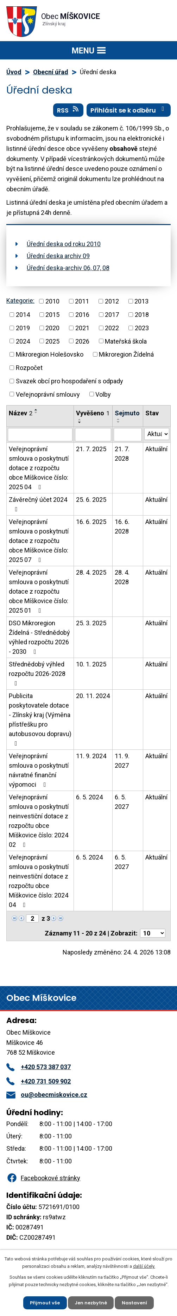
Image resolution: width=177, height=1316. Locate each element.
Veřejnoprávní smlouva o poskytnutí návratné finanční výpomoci (39, 770)
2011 (82, 301)
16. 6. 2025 (91, 521)
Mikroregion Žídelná (126, 354)
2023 (142, 328)
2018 (142, 314)
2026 (82, 341)
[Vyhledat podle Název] (40, 434)
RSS (68, 110)
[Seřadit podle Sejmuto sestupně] (118, 422)
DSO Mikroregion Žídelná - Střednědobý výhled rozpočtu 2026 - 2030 (39, 637)
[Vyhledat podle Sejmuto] (127, 434)
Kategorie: (20, 300)
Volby (103, 394)
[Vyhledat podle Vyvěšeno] (93, 434)
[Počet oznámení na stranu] (152, 933)
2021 (82, 328)
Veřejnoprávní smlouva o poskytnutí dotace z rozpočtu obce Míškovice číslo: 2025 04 (39, 468)
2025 (52, 341)
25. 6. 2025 (91, 499)
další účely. (144, 1266)
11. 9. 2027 (122, 760)
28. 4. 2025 (91, 572)
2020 (52, 328)
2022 (112, 328)
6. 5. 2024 (89, 797)
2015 (52, 314)
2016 (82, 314)
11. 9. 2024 (91, 756)
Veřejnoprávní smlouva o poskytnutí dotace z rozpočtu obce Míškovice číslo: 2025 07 (39, 540)
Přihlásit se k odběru (128, 110)
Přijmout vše (45, 1302)
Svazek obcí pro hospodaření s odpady (69, 381)
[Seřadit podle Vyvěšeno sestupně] (80, 422)
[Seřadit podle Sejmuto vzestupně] (118, 419)
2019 (23, 328)
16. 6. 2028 (122, 526)
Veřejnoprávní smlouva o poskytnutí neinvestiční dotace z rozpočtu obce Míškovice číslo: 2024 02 (39, 820)
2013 (141, 301)
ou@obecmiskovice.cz (46, 1094)
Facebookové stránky (43, 1178)
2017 (112, 314)
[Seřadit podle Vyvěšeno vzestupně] (80, 419)
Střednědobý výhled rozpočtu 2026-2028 (37, 673)
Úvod (13, 72)
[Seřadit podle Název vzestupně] (36, 409)
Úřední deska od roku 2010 (64, 244)
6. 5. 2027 (122, 801)
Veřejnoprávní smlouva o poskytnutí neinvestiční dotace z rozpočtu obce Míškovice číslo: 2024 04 (39, 881)
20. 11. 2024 (93, 695)
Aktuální (156, 449)
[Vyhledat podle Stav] (156, 434)
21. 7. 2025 (91, 449)
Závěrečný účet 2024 (38, 504)
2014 (23, 314)
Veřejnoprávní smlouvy (48, 394)
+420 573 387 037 (38, 1067)
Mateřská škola (126, 341)
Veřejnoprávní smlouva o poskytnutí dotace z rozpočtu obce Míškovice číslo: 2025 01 (39, 591)
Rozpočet (29, 367)
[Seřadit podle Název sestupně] (36, 412)
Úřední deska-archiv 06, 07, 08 (68, 267)
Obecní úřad (50, 72)
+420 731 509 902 (38, 1081)
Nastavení (134, 1302)
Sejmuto (127, 413)
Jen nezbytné (91, 1302)
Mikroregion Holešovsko (49, 354)
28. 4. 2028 (122, 577)
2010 (52, 301)
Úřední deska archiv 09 (58, 256)
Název (20, 413)
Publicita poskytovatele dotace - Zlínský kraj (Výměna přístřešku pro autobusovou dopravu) (40, 719)
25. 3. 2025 (91, 623)
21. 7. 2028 (122, 453)
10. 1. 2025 (91, 664)
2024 (23, 341)
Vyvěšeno (92, 413)
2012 (112, 301)
